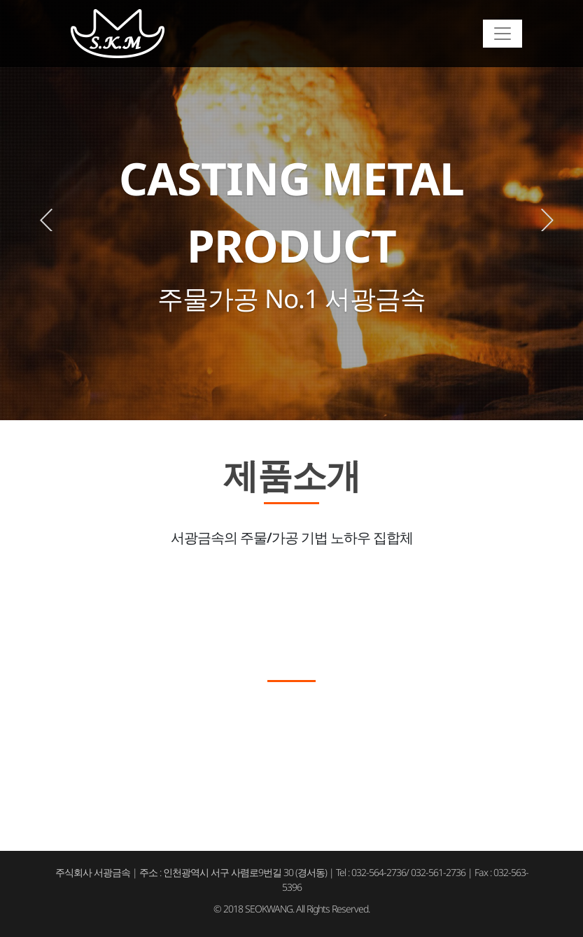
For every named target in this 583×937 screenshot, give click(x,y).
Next (547, 220)
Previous (46, 220)
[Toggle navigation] (502, 34)
